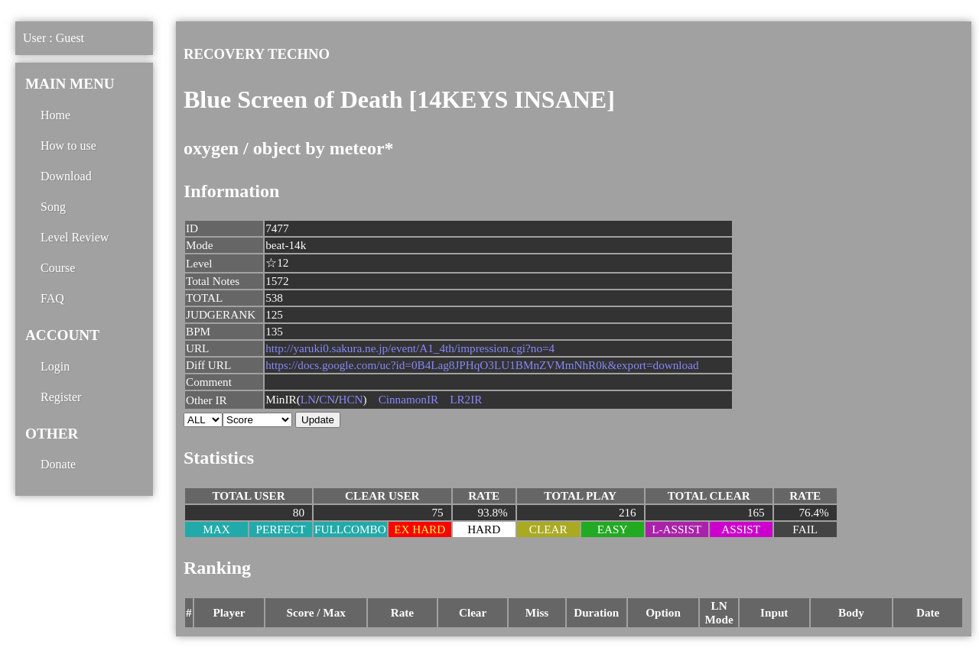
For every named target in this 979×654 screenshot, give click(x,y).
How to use (68, 145)
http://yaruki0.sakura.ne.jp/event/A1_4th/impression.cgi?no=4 (410, 348)
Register (61, 396)
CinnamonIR (408, 399)
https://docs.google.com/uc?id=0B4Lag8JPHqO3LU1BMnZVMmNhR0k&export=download (481, 364)
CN (327, 399)
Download (66, 176)
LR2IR (466, 399)
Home (55, 114)
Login (55, 366)
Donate (58, 464)
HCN (351, 399)
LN (308, 399)
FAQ (52, 298)
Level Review (75, 237)
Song (53, 206)
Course (58, 267)
